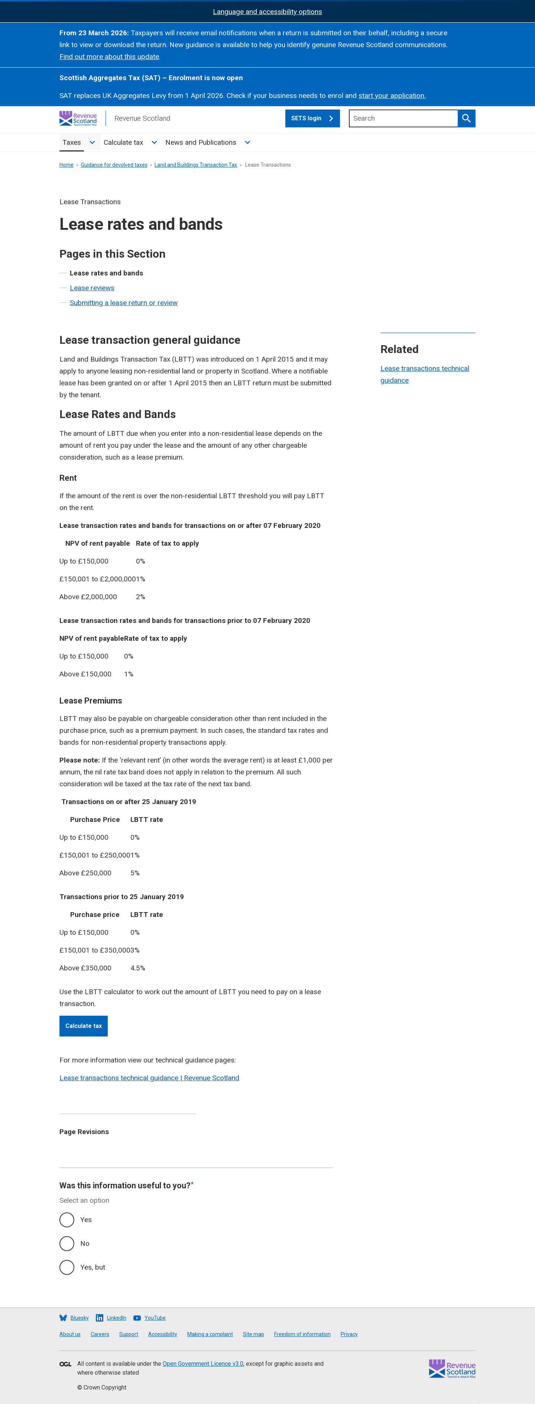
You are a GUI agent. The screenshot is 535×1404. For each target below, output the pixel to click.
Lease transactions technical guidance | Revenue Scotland (149, 1078)
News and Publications (200, 142)
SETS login (315, 118)
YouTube (155, 1318)
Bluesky (80, 1318)
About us (70, 1334)
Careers (100, 1334)
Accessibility (162, 1334)
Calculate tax (123, 142)
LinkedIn (116, 1318)
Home (66, 165)
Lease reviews (92, 288)
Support (128, 1334)
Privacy (349, 1334)
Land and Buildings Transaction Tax (196, 165)
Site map (253, 1334)
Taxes (71, 142)
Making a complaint (210, 1334)
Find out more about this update (109, 56)
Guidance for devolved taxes (114, 165)
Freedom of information (302, 1334)
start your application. (392, 95)
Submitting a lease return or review (124, 302)
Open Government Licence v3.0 (203, 1363)
